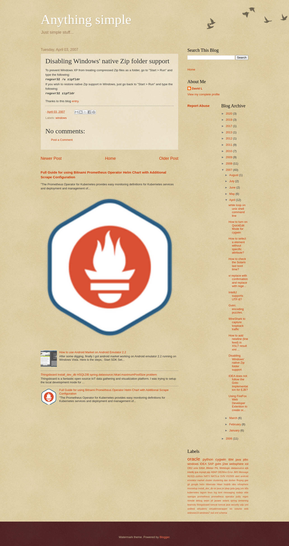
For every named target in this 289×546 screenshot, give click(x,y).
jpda (232, 488)
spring (234, 500)
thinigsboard (203, 505)
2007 (229, 170)
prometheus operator (222, 496)
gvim (218, 464)
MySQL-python (195, 476)
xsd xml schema (218, 513)
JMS (235, 472)
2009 (229, 157)
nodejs (239, 492)
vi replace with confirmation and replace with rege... (238, 281)
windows (61, 118)
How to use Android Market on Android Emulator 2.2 (92, 352)
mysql (202, 472)
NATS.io (215, 476)
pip (208, 472)
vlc (231, 509)
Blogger (165, 537)
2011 (229, 144)
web (246, 509)
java (238, 459)
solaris (225, 500)
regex (245, 496)
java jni (220, 488)
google (194, 484)
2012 (229, 138)
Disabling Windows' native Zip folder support (236, 362)
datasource (237, 468)
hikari (219, 484)
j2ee (225, 464)
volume (238, 509)
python (208, 459)
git (188, 484)
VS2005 (230, 476)
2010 (229, 151)
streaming (243, 500)
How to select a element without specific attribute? (237, 245)
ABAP (214, 472)
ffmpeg (240, 480)
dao (226, 480)
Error (230, 472)
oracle (193, 458)
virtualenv (202, 509)
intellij (190, 472)
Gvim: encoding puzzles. (236, 309)
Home (110, 158)
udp (242, 505)
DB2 (190, 468)
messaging (229, 492)
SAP (211, 464)
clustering (218, 480)
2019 (229, 119)
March (233, 418)
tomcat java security (228, 505)
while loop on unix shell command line (236, 210)
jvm (242, 488)
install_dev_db (205, 488)
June (232, 187)
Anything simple (86, 19)
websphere (236, 464)
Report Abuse (198, 106)
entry (75, 101)
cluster (208, 480)
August (234, 175)
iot (215, 488)
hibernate (211, 484)
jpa (196, 472)
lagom (203, 492)
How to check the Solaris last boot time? (237, 264)
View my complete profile (203, 94)
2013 (229, 132)
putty (238, 496)
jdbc (245, 459)
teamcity (191, 505)
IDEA (203, 464)
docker (232, 480)
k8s (246, 488)
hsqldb (227, 484)
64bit (202, 468)
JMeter (210, 468)
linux (210, 492)
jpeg (237, 488)
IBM (230, 459)
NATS (207, 476)
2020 (229, 113)
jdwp (227, 488)
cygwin (220, 459)
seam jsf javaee (212, 500)
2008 (229, 163)
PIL (216, 468)
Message (243, 472)
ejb (246, 468)
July (232, 181)
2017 (229, 126)
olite (246, 492)
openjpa (191, 496)
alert (237, 476)
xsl (246, 464)
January (234, 430)
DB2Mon (222, 472)
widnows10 (193, 513)
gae (246, 480)
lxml (220, 492)
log (215, 492)
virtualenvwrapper (218, 509)
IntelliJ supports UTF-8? (235, 296)
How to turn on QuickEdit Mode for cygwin (237, 227)
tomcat (213, 505)
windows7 (205, 513)
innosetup (192, 488)
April (232, 200)
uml (246, 505)
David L (197, 88)
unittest (191, 509)
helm (202, 484)
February (235, 424)
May (232, 193)
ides (234, 484)
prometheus (203, 496)
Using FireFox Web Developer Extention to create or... (237, 403)
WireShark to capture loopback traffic (236, 324)
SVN (222, 476)
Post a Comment (62, 139)
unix (195, 468)
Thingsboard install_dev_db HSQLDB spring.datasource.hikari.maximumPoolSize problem (99, 374)
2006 (229, 438)
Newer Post (51, 158)
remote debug (194, 500)
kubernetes (193, 492)
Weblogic (224, 468)
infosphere (243, 484)
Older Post (168, 158)
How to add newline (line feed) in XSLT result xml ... (238, 342)
